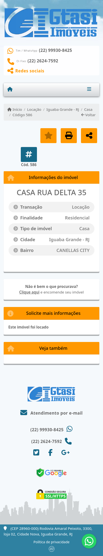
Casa (88, 109)
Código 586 (22, 114)
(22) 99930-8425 (55, 50)
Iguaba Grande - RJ (62, 109)
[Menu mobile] (9, 89)
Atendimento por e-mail (51, 413)
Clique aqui (29, 292)
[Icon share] (36, 452)
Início (14, 109)
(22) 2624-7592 (42, 61)
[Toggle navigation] (89, 89)
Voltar (88, 114)
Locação (34, 109)
